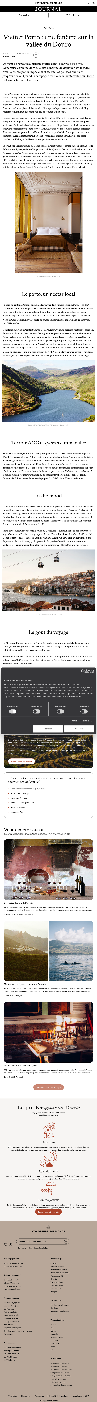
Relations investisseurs (60, 1311)
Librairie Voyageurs (12, 1302)
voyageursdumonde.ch (60, 1366)
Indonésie (54, 1340)
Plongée (54, 1291)
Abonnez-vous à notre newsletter (32, 1241)
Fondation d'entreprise (60, 1305)
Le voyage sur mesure (13, 1286)
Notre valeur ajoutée (12, 1289)
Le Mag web (9, 1309)
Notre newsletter (11, 1312)
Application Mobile (11, 1315)
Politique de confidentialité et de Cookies (51, 1396)
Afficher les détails (80, 721)
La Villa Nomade (10, 1356)
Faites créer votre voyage (21, 761)
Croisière (54, 1279)
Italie (52, 1327)
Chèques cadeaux (11, 1321)
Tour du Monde (57, 1285)
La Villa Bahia (9, 1360)
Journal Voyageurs (11, 1305)
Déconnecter (56, 1288)
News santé (8, 1334)
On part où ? (55, 1263)
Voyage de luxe (57, 1282)
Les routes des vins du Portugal (18, 902)
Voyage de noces (57, 1266)
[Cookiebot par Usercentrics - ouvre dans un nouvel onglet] (83, 671)
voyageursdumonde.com (61, 1375)
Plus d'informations (71, 696)
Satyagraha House (11, 1350)
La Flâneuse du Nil (11, 1353)
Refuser (48, 729)
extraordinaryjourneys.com (61, 1385)
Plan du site (26, 1396)
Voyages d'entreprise (12, 1327)
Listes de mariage (11, 1318)
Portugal (48, 27)
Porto (12, 94)
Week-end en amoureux (60, 1272)
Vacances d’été (57, 1276)
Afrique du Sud (57, 1337)
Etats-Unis (55, 1343)
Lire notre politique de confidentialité (33, 1248)
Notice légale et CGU (80, 1396)
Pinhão (68, 471)
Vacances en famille (59, 1269)
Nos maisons (9, 1342)
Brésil (53, 1346)
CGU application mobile (48, 1400)
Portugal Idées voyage (24, 914)
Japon (53, 1324)
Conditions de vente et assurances (18, 1331)
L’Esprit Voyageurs (11, 1283)
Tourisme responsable (13, 1266)
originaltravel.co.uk (58, 1379)
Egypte (53, 1331)
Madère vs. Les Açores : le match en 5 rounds (25, 984)
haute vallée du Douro (79, 76)
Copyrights (12, 1396)
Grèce (53, 1349)
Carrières (54, 1308)
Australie (54, 1334)
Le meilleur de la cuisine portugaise (20, 1065)
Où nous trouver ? (11, 1279)
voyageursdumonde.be (60, 1363)
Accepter (79, 729)
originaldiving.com (58, 1382)
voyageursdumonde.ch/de (61, 1369)
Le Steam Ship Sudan (12, 1347)
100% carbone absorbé (13, 1263)
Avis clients (8, 1324)
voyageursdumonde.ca (60, 1372)
